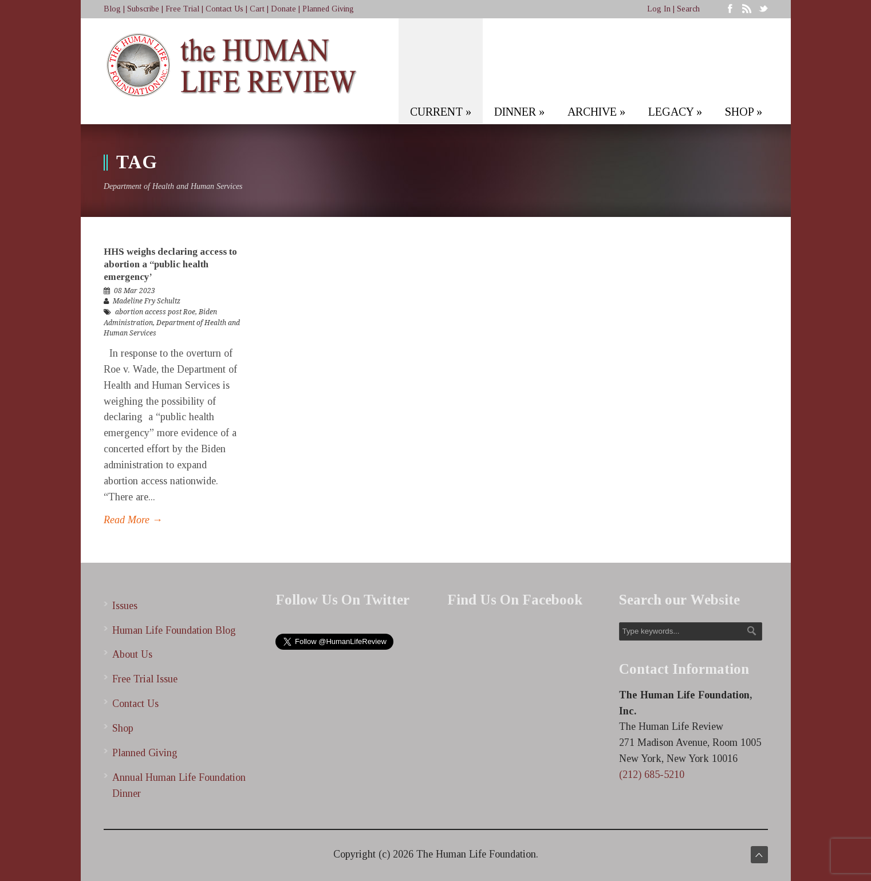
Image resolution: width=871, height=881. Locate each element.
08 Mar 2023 (134, 291)
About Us (132, 654)
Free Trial (182, 9)
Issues (124, 605)
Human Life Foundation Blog (174, 630)
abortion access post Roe (155, 312)
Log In (659, 9)
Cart (257, 9)
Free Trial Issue (145, 679)
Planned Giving (328, 9)
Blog (112, 9)
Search (688, 9)
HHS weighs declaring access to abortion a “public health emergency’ (170, 264)
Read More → (133, 520)
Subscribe (143, 9)
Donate (283, 9)
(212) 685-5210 (651, 774)
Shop (122, 728)
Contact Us (224, 9)
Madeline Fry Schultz (146, 301)
